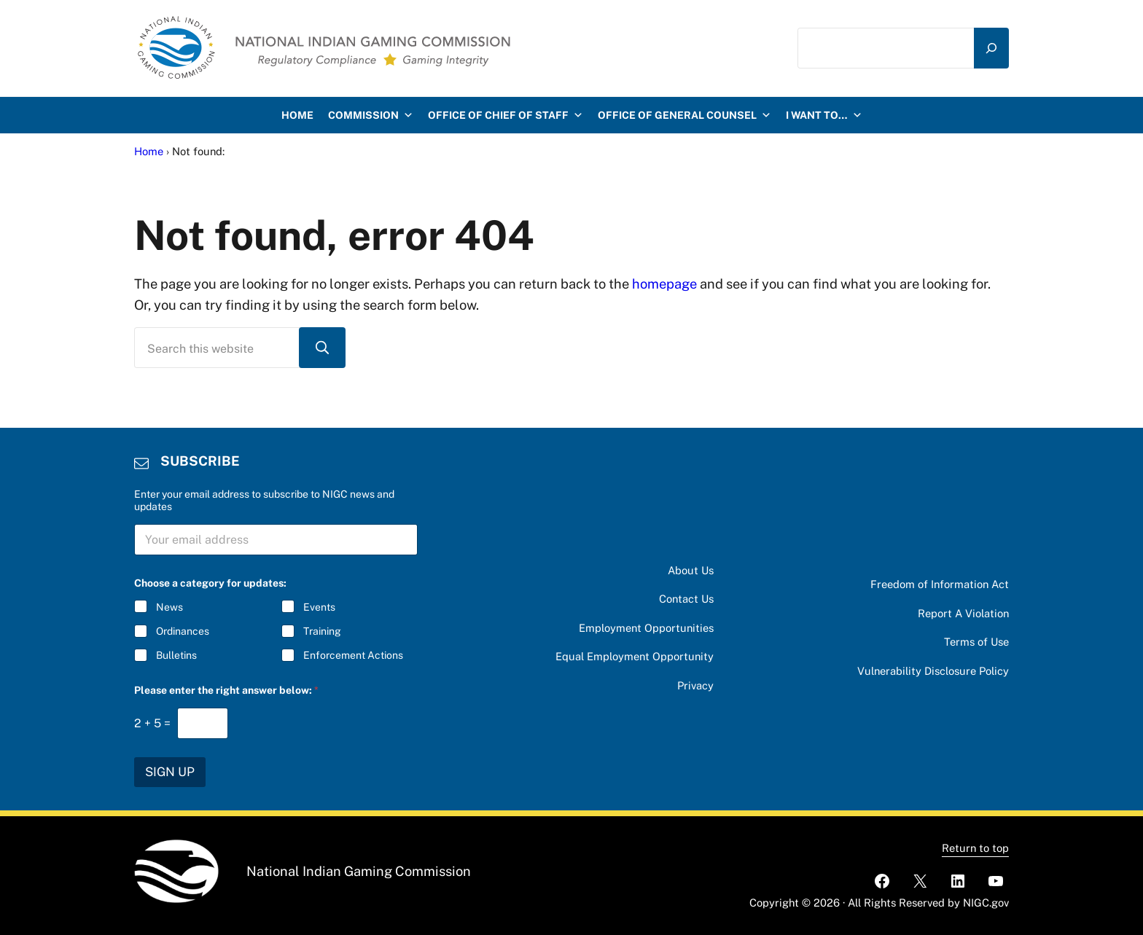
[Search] (991, 48)
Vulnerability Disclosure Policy (933, 671)
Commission (370, 115)
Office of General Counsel (684, 115)
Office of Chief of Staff (505, 115)
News (169, 607)
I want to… (824, 115)
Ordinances (182, 632)
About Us (691, 570)
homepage (664, 284)
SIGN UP (170, 771)
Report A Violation (963, 613)
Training (322, 632)
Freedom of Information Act (939, 584)
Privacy (695, 685)
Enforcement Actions (353, 656)
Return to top (975, 848)
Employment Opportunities (646, 628)
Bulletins (176, 656)
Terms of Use (976, 641)
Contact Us (686, 598)
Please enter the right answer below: (226, 690)
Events (319, 607)
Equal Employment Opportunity (634, 656)
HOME (297, 115)
